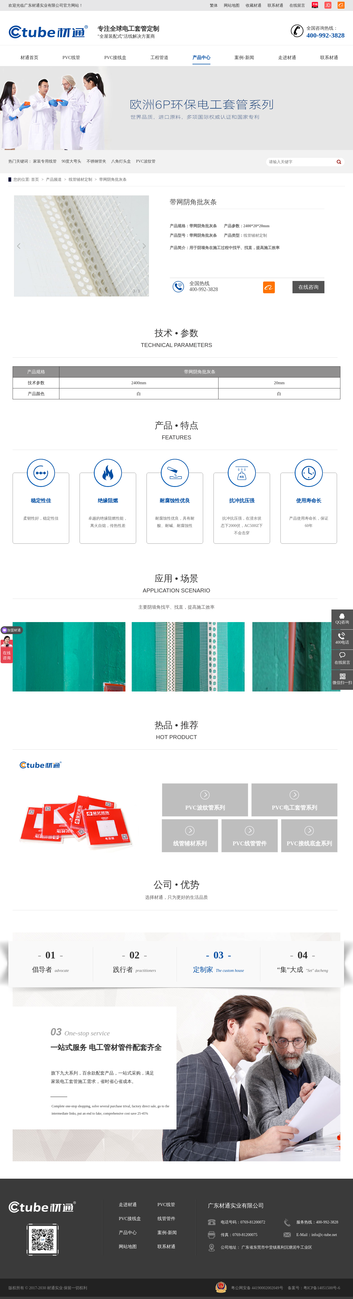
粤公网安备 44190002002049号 (257, 1288)
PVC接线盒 (115, 57)
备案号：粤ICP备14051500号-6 (314, 1288)
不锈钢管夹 (96, 161)
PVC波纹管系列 (205, 808)
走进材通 (287, 57)
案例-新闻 (244, 57)
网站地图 (232, 5)
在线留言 (297, 5)
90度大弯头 (71, 161)
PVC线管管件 (249, 843)
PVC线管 (71, 57)
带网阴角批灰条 (113, 179)
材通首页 (29, 57)
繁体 (214, 5)
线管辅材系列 (190, 843)
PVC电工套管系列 (294, 808)
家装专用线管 (45, 161)
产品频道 (54, 179)
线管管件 (166, 1218)
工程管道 (159, 57)
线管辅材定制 (81, 179)
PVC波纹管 (145, 161)
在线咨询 (308, 287)
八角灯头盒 (121, 161)
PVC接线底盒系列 (309, 843)
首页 (35, 179)
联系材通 (275, 5)
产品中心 (201, 57)
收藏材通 (253, 5)
